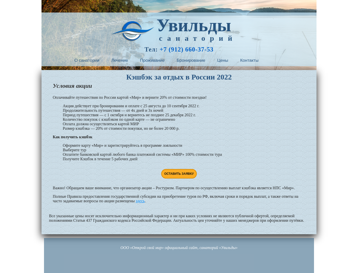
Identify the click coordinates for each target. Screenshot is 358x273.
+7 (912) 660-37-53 (187, 49)
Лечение (119, 60)
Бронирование (191, 60)
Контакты (249, 60)
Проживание (152, 60)
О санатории (87, 60)
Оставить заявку (179, 174)
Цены (222, 60)
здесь (140, 201)
